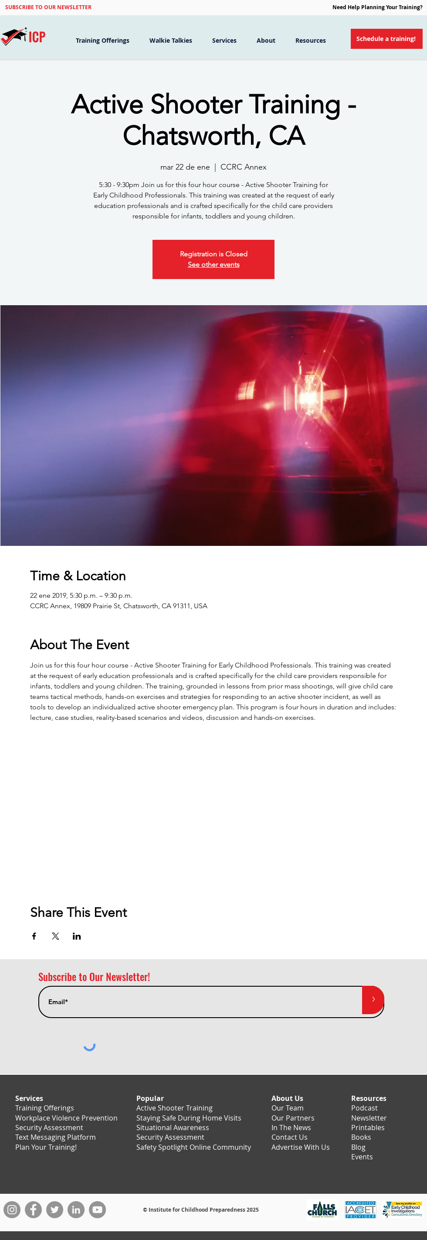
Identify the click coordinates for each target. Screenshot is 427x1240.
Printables (368, 1127)
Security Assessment (49, 1127)
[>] (373, 1000)
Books (361, 1137)
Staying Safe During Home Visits (188, 1118)
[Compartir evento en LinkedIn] (77, 936)
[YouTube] (97, 1209)
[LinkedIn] (76, 1209)
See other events (214, 264)
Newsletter (369, 1118)
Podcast (364, 1108)
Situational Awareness (172, 1127)
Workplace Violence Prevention (66, 1118)
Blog (358, 1147)
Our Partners (293, 1118)
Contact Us (289, 1137)
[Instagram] (11, 1209)
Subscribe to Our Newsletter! (94, 977)
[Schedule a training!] (387, 39)
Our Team (287, 1108)
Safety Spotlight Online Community (193, 1147)
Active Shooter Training (174, 1108)
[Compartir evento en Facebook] (34, 936)
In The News (291, 1127)
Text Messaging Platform (55, 1137)
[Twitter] (54, 1209)
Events (362, 1157)
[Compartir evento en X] (55, 936)
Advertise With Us (300, 1147)
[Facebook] (33, 1209)
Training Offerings (44, 1108)
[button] (48, 6)
